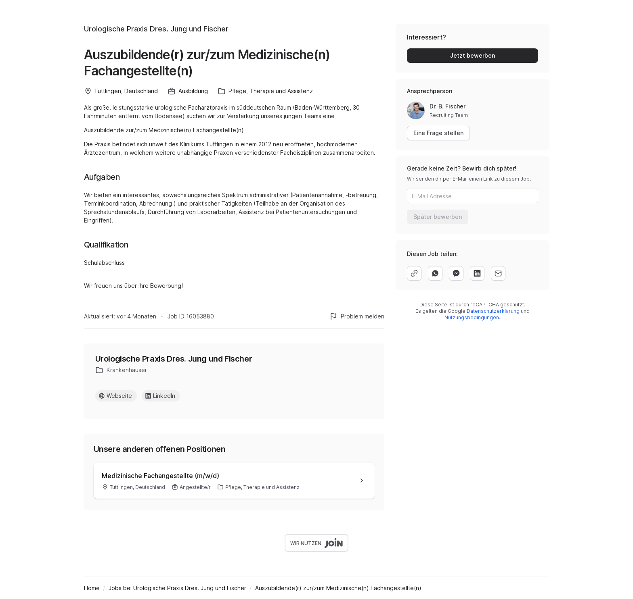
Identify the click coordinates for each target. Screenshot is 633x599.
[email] (498, 273)
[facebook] (456, 273)
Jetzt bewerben (472, 55)
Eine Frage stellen (438, 132)
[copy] (414, 273)
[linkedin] (477, 273)
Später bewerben (437, 216)
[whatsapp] (435, 273)
